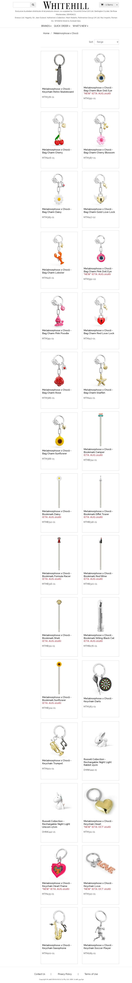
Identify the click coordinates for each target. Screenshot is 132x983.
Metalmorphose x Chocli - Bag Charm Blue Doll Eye (98, 89)
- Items (107, 5)
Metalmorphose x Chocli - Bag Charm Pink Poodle (56, 332)
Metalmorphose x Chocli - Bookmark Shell (56, 637)
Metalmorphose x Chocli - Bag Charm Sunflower (56, 452)
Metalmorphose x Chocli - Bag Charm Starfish (98, 391)
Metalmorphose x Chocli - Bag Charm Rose (56, 391)
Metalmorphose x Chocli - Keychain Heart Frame (56, 884)
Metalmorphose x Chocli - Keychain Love (98, 884)
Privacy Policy (65, 974)
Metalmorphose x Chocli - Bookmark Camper (98, 451)
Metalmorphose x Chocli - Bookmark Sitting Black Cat (99, 637)
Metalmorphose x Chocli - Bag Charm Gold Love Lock (99, 210)
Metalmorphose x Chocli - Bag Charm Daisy (56, 210)
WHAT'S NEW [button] (80, 26)
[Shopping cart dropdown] (117, 5)
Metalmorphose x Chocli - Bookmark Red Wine (98, 575)
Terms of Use (91, 974)
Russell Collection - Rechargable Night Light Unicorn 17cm (56, 824)
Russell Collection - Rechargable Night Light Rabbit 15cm (98, 762)
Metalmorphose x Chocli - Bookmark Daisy (56, 513)
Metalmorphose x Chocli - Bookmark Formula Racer (56, 575)
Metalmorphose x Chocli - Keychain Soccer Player (98, 947)
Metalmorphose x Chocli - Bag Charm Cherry (56, 151)
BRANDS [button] (45, 26)
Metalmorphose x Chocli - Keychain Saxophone (56, 947)
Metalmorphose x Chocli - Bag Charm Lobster (56, 271)
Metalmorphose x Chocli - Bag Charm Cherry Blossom (99, 151)
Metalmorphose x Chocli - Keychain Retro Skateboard (58, 90)
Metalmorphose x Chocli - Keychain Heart (98, 822)
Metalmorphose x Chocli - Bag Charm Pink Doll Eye (98, 270)
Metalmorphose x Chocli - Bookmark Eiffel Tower (98, 513)
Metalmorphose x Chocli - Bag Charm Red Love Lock (99, 332)
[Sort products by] (106, 42)
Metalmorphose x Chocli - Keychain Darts (98, 700)
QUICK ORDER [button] (61, 26)
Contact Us (39, 974)
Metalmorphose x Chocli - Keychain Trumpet (56, 762)
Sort (91, 42)
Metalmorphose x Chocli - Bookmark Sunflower (56, 699)
